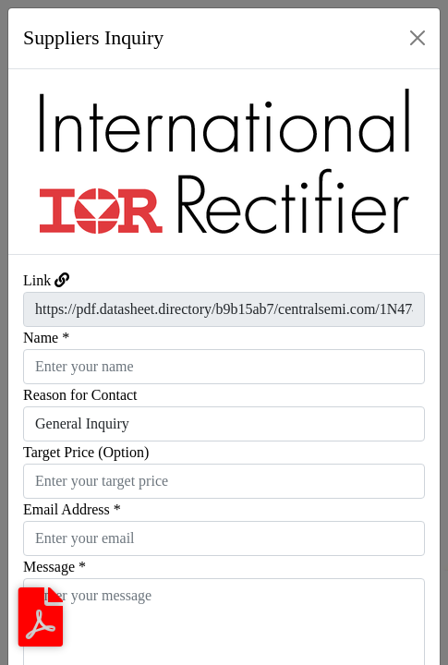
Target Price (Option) (86, 452)
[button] (40, 161)
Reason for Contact (80, 395)
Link (37, 280)
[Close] (417, 38)
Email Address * (72, 509)
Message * (54, 566)
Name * (46, 337)
